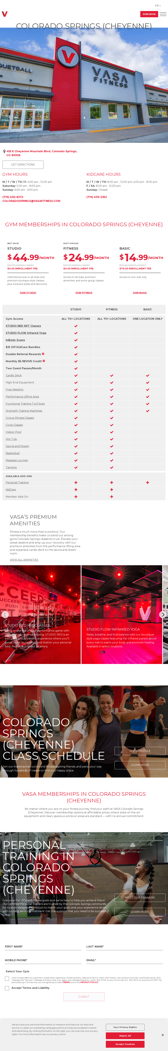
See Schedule (140, 751)
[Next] (162, 614)
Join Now (149, 14)
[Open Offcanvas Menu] (163, 14)
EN (157, 5)
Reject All (125, 1035)
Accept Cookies (125, 1044)
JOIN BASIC (140, 292)
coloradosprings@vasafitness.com (31, 201)
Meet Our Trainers (140, 897)
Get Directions (23, 164)
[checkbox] (7, 979)
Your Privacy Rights (125, 1027)
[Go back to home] (5, 14)
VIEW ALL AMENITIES (24, 559)
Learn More (140, 765)
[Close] (162, 1035)
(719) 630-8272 (12, 197)
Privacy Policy (89, 982)
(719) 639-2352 (96, 197)
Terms (66, 982)
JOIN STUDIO (28, 292)
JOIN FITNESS (83, 292)
